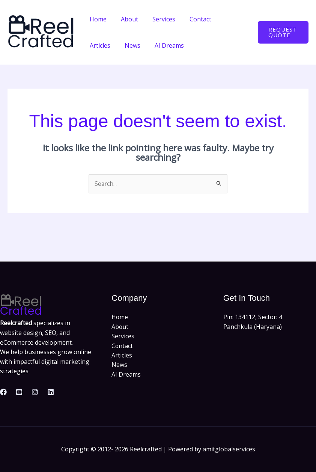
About (126, 19)
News (96, 45)
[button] (281, 32)
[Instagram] (35, 392)
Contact (192, 19)
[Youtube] (19, 392)
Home (97, 19)
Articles (225, 19)
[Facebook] (3, 392)
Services (158, 19)
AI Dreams (131, 45)
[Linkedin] (50, 392)
